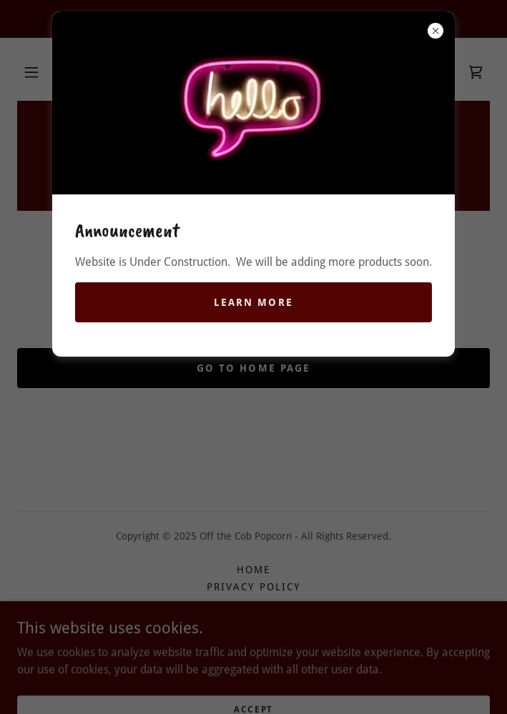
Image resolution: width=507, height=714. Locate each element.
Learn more (253, 302)
